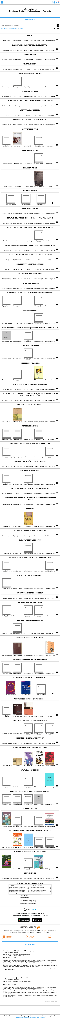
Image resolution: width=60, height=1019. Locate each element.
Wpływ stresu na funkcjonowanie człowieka (16, 978)
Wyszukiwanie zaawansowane (9, 28)
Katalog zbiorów (30, 19)
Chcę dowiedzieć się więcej (22, 1017)
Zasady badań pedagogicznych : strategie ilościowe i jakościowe (21, 891)
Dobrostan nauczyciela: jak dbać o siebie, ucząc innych (19, 951)
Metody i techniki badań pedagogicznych (17, 887)
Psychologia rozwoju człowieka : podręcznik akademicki (30, 900)
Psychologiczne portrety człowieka (15, 888)
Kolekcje (20, 28)
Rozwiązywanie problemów (25, 897)
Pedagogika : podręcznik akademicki (38, 893)
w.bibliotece (41, 930)
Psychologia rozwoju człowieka (15, 893)
